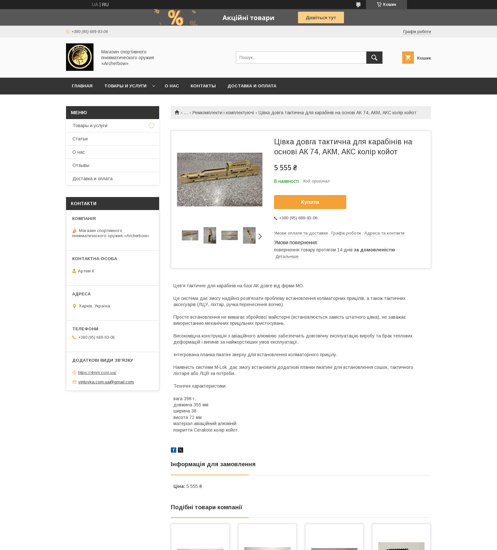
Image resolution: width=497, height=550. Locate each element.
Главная (82, 85)
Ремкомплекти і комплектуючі (223, 112)
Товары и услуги (125, 85)
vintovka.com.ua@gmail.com (106, 382)
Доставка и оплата (251, 85)
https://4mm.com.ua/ (97, 372)
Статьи (80, 138)
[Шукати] (374, 57)
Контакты (203, 85)
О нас (172, 85)
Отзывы (80, 165)
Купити (310, 202)
